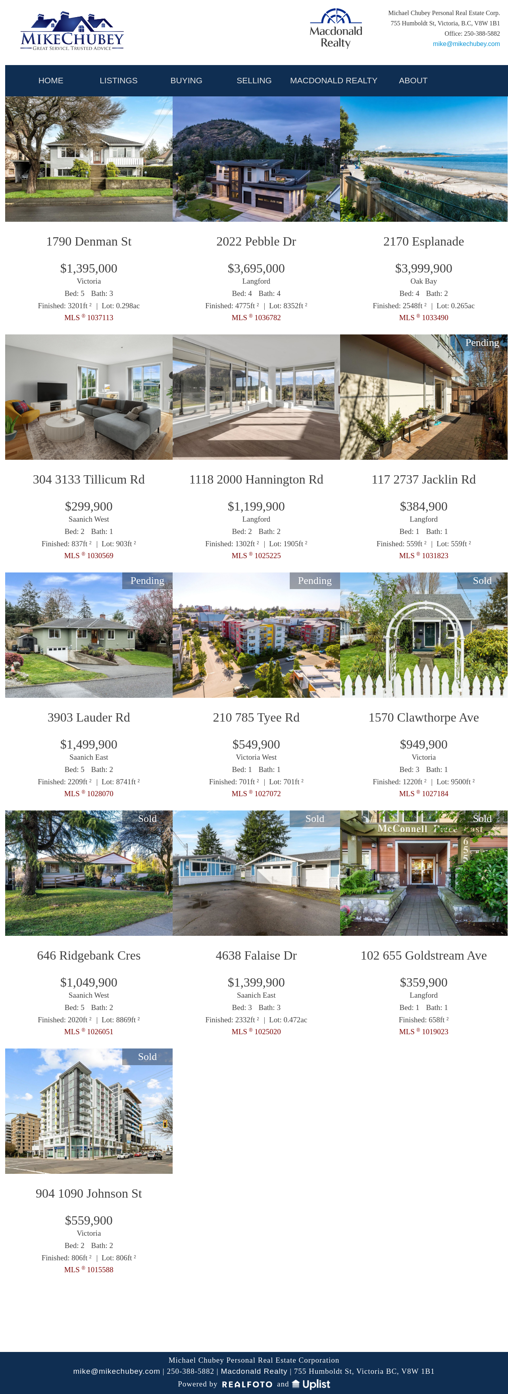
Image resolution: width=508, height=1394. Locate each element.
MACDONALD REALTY (333, 80)
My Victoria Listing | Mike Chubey (73, 32)
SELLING (254, 80)
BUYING (187, 80)
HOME (51, 80)
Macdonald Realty (254, 1371)
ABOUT (413, 80)
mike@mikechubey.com (466, 43)
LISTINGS (119, 80)
